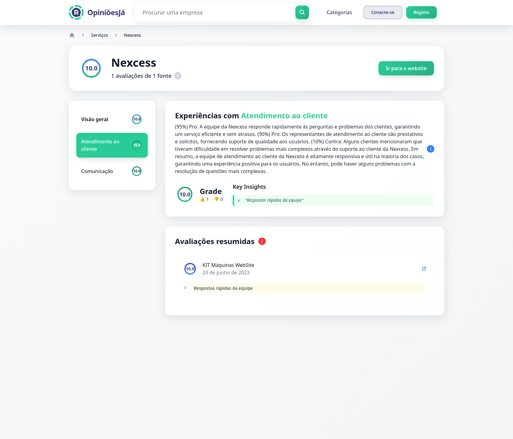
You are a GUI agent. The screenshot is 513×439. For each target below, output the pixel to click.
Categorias (339, 12)
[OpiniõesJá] (97, 12)
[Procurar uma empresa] (224, 12)
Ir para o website (406, 68)
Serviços (99, 35)
